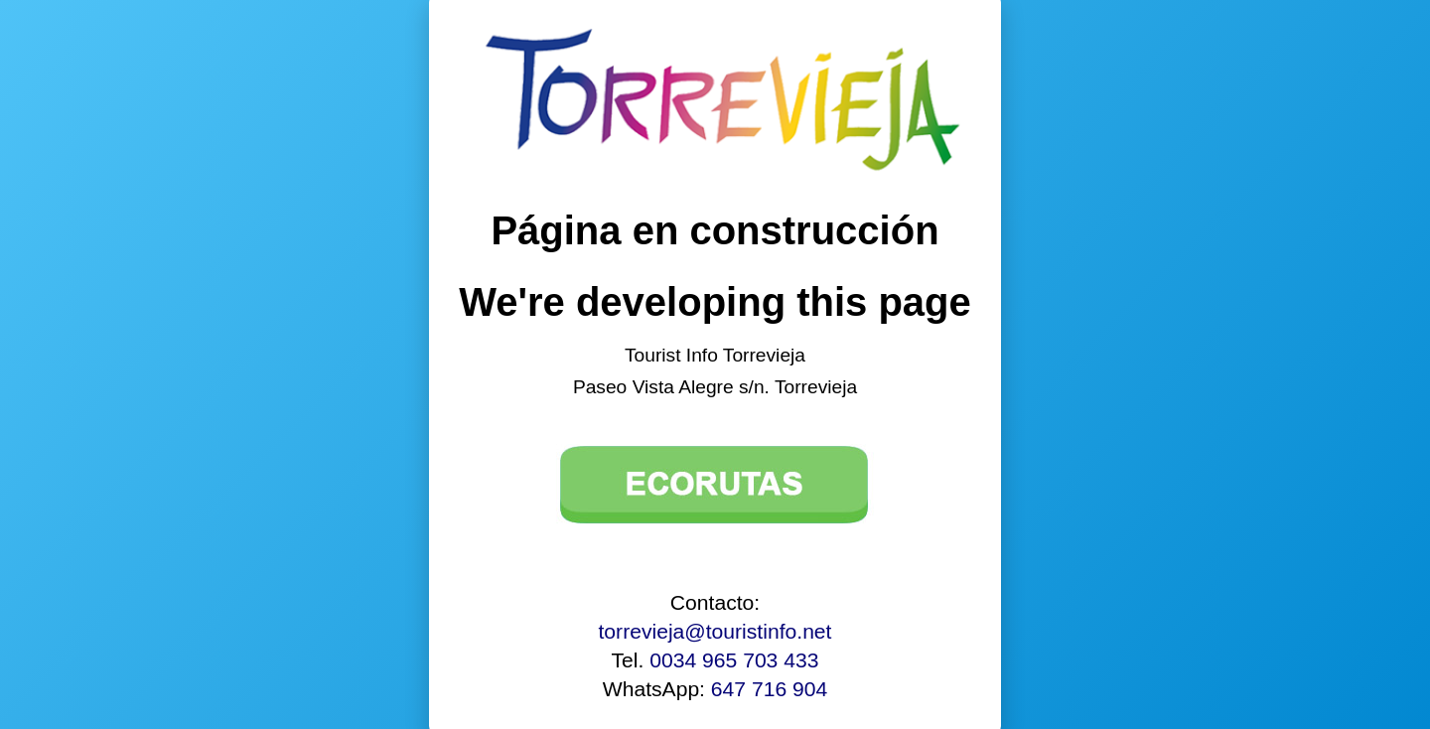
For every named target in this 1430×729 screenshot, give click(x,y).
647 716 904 (769, 688)
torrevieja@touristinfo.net (715, 631)
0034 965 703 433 (733, 660)
